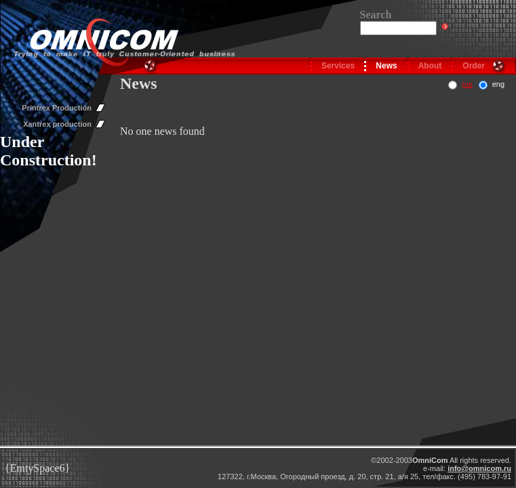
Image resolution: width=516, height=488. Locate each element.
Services (338, 65)
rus (467, 84)
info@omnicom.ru (479, 468)
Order (473, 65)
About (430, 65)
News (386, 65)
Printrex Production (57, 108)
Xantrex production (57, 124)
